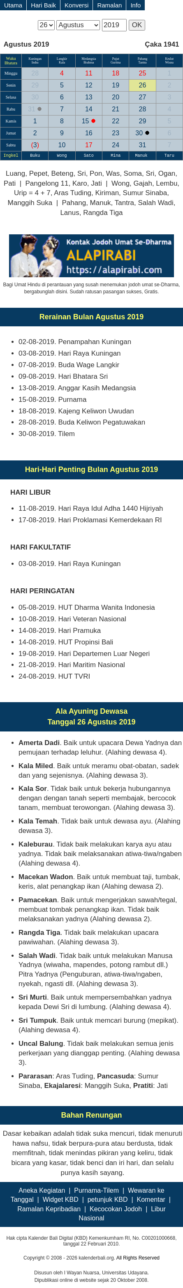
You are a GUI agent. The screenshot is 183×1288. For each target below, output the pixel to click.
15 (86, 121)
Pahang (143, 59)
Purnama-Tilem (96, 1190)
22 (115, 121)
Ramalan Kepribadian (49, 1209)
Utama (13, 5)
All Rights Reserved (138, 1258)
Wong (62, 155)
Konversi (76, 5)
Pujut (115, 59)
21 (115, 109)
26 (142, 85)
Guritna (115, 62)
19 (115, 85)
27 (142, 97)
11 (89, 73)
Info (135, 5)
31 (32, 109)
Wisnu (169, 62)
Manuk (142, 155)
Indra (35, 62)
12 (89, 85)
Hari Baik (43, 5)
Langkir (62, 59)
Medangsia (88, 59)
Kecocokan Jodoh (116, 1209)
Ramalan (109, 5)
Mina (115, 155)
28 (35, 73)
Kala (62, 62)
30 (35, 97)
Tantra (142, 62)
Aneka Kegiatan (42, 1190)
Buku (35, 155)
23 (115, 133)
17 (89, 145)
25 (142, 73)
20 (115, 97)
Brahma (88, 62)
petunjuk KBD (108, 1199)
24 (115, 145)
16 (89, 133)
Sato (89, 155)
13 (89, 97)
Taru (169, 155)
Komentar (151, 1199)
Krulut (169, 59)
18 (115, 73)
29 (35, 85)
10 (62, 145)
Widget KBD (61, 1199)
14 (89, 109)
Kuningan (35, 59)
